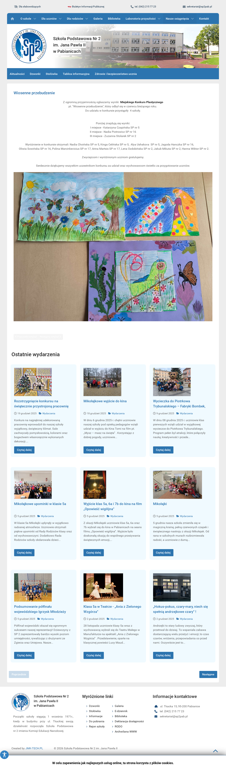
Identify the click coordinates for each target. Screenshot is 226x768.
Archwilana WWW (126, 731)
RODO (118, 726)
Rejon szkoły (97, 726)
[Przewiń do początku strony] (215, 752)
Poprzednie (19, 674)
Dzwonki (94, 706)
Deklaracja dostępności (129, 721)
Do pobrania (96, 721)
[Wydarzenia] (13, 18)
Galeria (119, 706)
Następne (208, 674)
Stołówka (95, 711)
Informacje (95, 716)
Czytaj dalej (24, 450)
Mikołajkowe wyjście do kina (105, 401)
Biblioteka (121, 716)
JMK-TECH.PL (34, 748)
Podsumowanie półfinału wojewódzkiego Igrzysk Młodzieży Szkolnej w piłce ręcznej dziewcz (40, 612)
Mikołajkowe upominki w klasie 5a (40, 504)
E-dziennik (121, 711)
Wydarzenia (47, 413)
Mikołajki (160, 504)
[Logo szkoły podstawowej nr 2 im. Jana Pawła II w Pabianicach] (29, 46)
